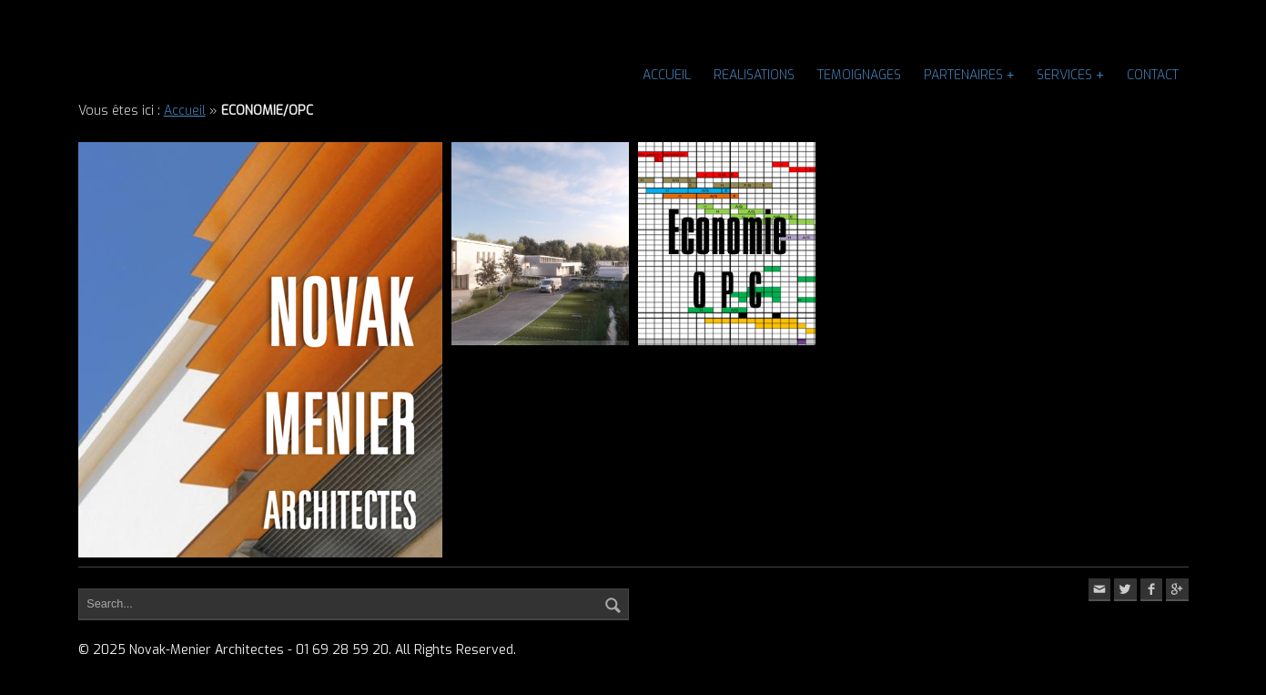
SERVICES (1064, 75)
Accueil (667, 75)
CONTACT (1153, 75)
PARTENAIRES (963, 75)
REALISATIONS (754, 75)
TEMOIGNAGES (859, 75)
